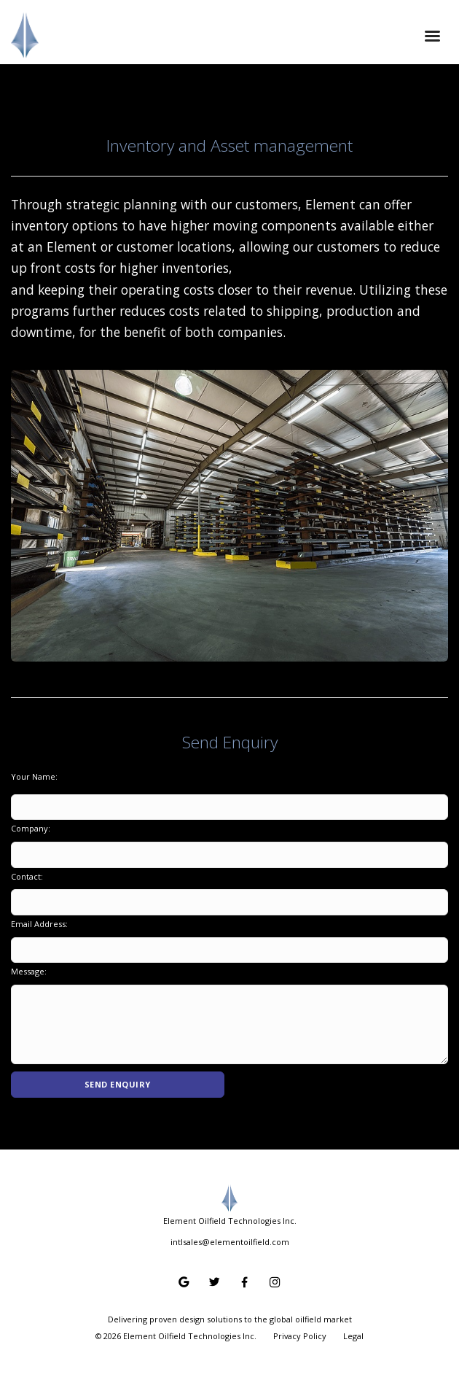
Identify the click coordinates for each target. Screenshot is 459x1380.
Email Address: (39, 923)
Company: (30, 828)
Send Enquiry (118, 1084)
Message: (29, 971)
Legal (353, 1335)
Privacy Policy (299, 1335)
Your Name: (34, 776)
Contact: (27, 876)
